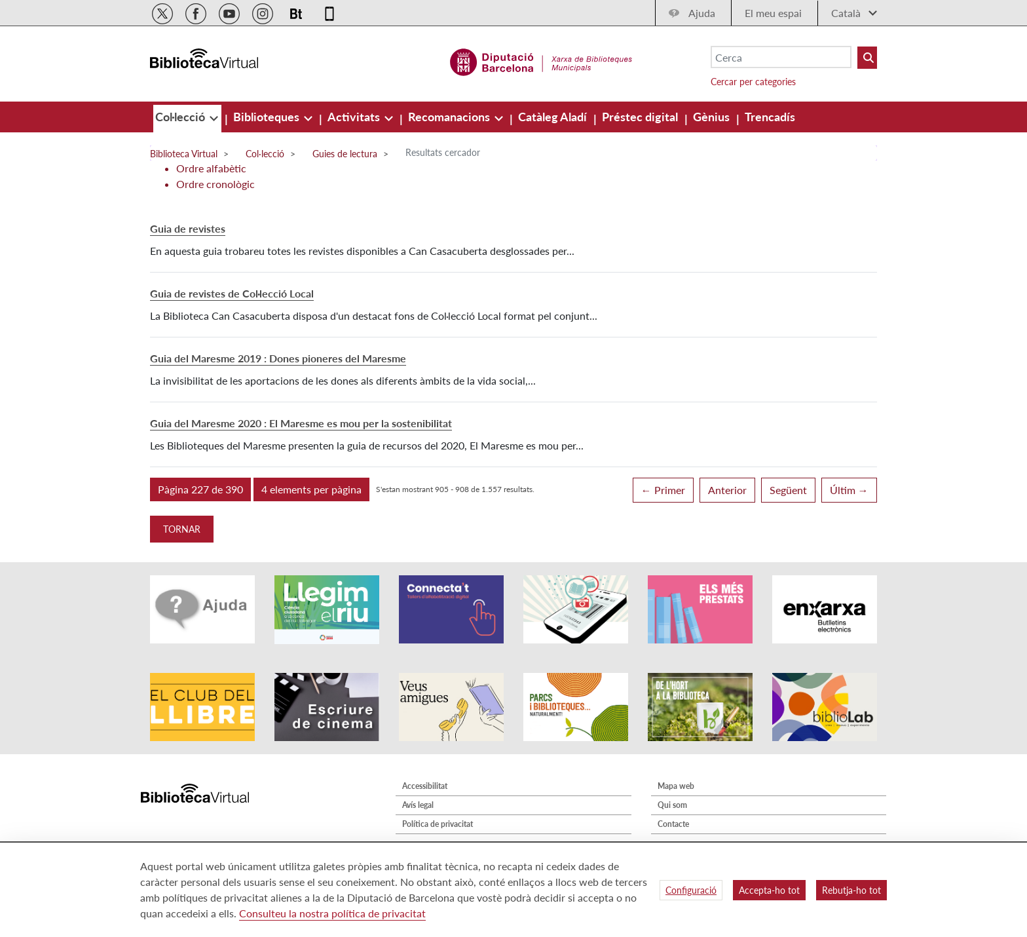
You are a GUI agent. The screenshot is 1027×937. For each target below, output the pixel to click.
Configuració (691, 890)
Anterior (727, 490)
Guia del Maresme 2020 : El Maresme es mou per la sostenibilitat (301, 423)
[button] (200, 489)
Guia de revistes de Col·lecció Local (232, 293)
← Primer (663, 490)
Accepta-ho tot (769, 890)
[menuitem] (181, 116)
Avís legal (418, 805)
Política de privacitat (437, 824)
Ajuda (701, 13)
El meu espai (773, 13)
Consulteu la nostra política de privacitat (332, 913)
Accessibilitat (424, 786)
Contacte (673, 824)
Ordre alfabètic (211, 168)
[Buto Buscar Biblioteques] (867, 58)
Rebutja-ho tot (851, 890)
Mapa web (676, 786)
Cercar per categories (753, 81)
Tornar (181, 529)
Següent (788, 490)
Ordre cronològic (215, 184)
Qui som (672, 805)
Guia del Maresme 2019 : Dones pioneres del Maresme (278, 358)
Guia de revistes (187, 228)
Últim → (849, 490)
